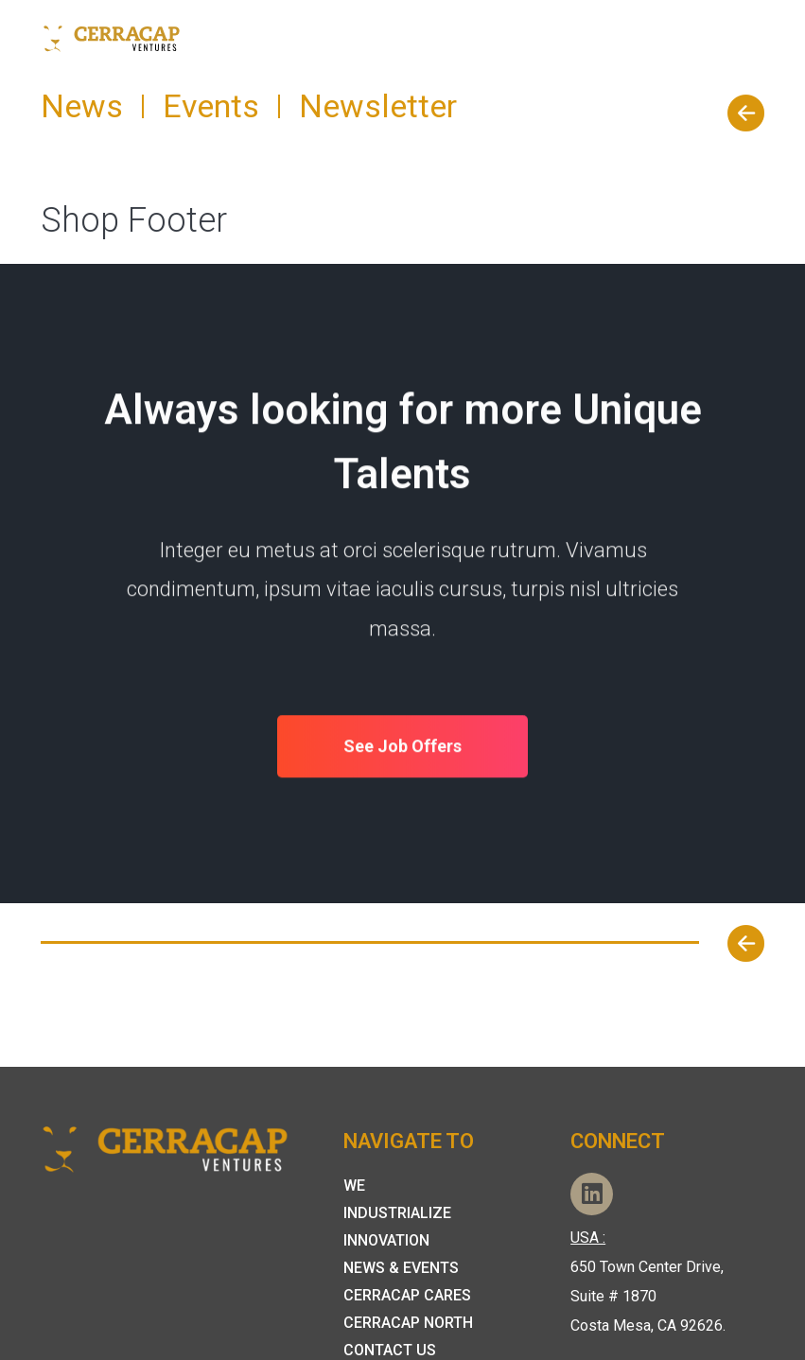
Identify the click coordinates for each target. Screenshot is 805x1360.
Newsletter (378, 106)
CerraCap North (408, 1323)
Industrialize (397, 1213)
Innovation (386, 1240)
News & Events (401, 1268)
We (354, 1185)
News (82, 106)
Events (211, 106)
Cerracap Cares (407, 1295)
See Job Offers (402, 748)
